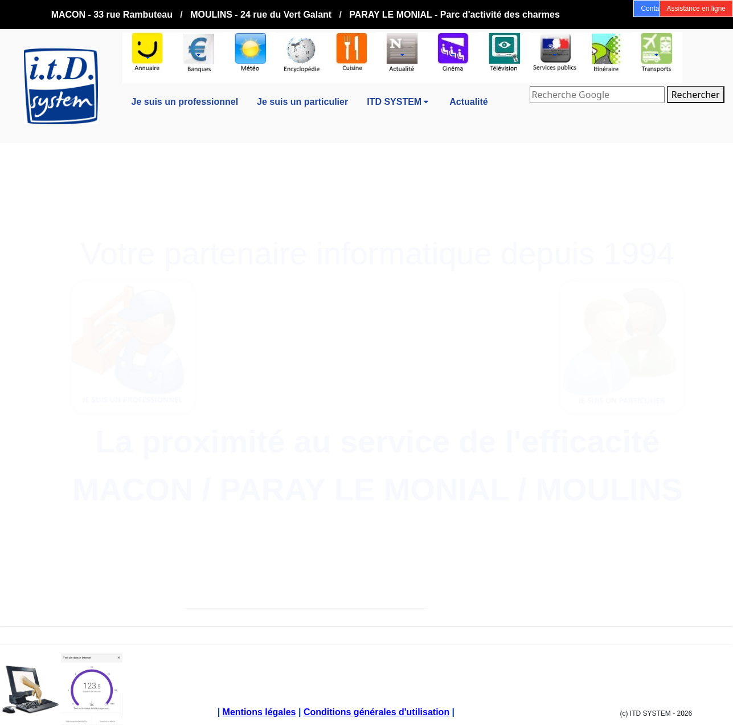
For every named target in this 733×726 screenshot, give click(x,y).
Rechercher (695, 94)
